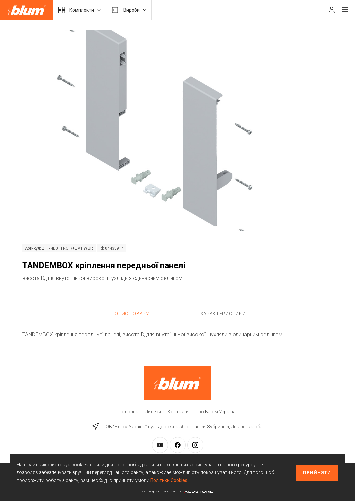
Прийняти (317, 472)
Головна (128, 411)
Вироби (128, 10)
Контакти (178, 411)
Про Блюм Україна (215, 411)
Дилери (153, 411)
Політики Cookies (168, 480)
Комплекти (79, 10)
